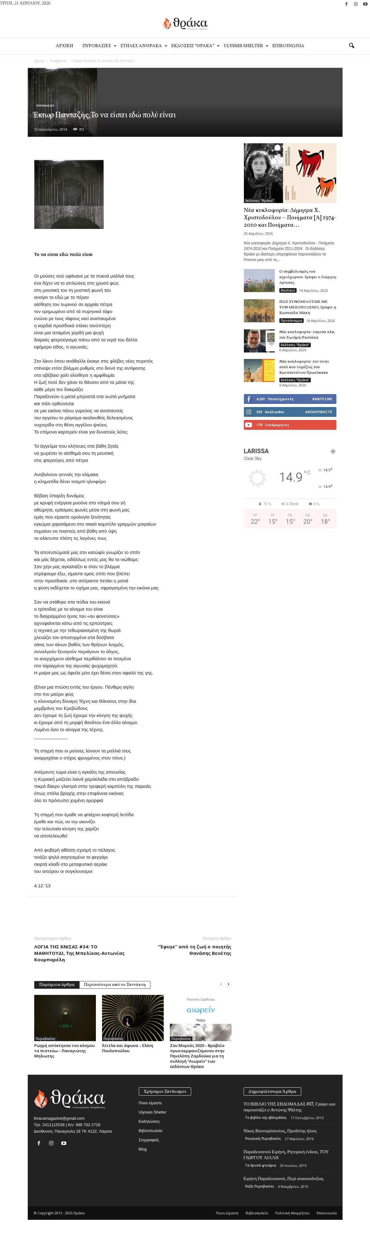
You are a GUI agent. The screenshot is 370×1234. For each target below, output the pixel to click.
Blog (143, 1149)
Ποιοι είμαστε (150, 1103)
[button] (351, 46)
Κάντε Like (322, 399)
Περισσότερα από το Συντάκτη (115, 985)
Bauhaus (288, 290)
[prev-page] (221, 984)
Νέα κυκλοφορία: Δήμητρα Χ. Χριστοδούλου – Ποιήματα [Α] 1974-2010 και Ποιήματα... (290, 217)
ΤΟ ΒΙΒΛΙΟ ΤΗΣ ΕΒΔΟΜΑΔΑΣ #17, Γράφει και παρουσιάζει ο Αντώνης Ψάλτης (289, 1107)
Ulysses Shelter (246, 46)
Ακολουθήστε (318, 411)
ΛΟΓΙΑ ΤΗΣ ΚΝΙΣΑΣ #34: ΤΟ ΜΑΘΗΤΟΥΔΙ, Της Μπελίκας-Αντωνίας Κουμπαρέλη (79, 953)
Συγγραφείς (149, 1140)
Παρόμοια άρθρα (57, 985)
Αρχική (39, 61)
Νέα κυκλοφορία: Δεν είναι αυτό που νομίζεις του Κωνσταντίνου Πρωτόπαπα (304, 367)
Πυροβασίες (58, 61)
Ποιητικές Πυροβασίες (263, 1138)
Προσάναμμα (291, 320)
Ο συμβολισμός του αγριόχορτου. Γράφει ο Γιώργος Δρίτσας (307, 277)
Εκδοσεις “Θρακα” (195, 46)
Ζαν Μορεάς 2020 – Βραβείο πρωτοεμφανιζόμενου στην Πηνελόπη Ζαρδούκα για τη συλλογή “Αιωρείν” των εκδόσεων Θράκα (197, 1056)
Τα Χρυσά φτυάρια (260, 1165)
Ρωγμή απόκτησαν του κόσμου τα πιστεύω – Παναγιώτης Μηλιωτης (64, 1051)
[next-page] (228, 984)
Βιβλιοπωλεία (150, 1130)
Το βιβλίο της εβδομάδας (265, 1117)
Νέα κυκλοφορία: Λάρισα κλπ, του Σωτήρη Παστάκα (307, 334)
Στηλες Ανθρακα (143, 46)
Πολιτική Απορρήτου (292, 1213)
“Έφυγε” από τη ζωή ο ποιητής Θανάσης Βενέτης (194, 949)
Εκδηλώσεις (149, 1121)
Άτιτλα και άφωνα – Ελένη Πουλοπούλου (127, 1048)
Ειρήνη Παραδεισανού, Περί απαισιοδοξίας (284, 1178)
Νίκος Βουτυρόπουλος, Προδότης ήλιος (280, 1131)
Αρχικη (64, 46)
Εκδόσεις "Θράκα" (259, 200)
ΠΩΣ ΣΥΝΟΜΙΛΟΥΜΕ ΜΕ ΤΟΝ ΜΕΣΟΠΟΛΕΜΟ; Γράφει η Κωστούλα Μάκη (307, 307)
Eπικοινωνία (288, 46)
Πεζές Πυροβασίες (259, 1186)
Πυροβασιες (99, 46)
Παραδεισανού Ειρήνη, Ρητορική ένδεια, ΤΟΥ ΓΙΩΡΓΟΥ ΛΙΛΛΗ (286, 1155)
